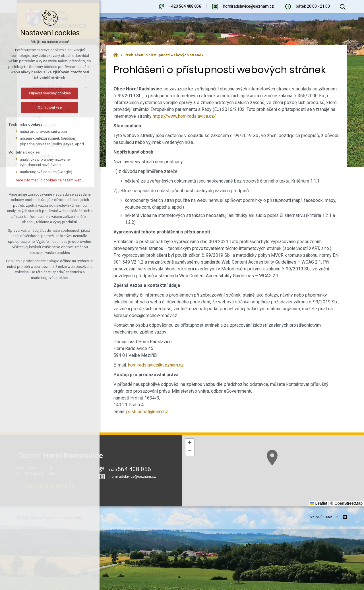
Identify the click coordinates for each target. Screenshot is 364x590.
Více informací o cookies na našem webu (43, 180)
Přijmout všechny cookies (43, 93)
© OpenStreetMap (346, 503)
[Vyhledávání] (343, 6)
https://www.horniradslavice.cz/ (184, 116)
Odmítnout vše (43, 107)
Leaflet (318, 503)
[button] (189, 443)
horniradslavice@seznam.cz (156, 365)
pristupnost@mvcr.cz (147, 411)
